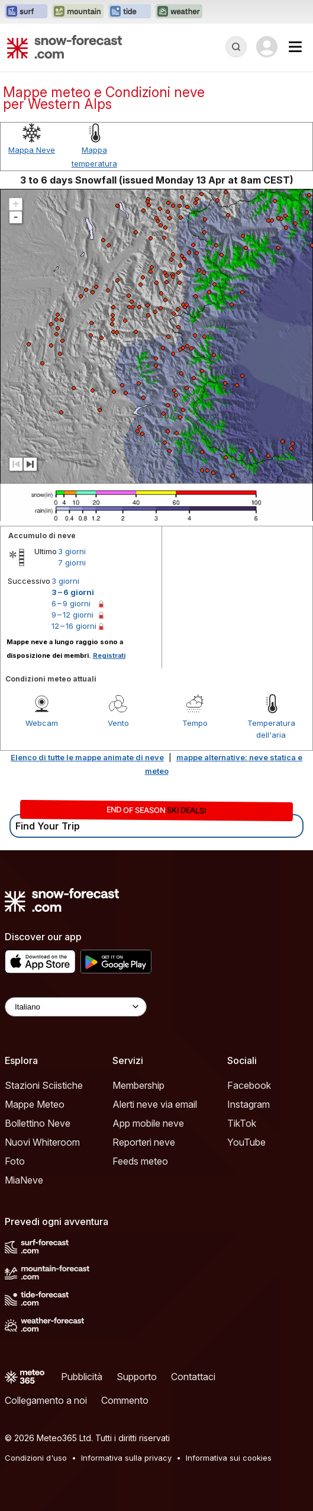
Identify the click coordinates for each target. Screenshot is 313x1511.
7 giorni (72, 562)
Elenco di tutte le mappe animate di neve (87, 757)
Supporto (137, 1377)
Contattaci (193, 1377)
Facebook (249, 1085)
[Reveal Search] (236, 46)
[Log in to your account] (266, 46)
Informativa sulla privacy (126, 1457)
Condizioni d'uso (36, 1457)
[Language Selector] (76, 1007)
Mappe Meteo (34, 1104)
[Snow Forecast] (64, 47)
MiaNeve (24, 1180)
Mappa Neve (31, 150)
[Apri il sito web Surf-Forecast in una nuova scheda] (26, 12)
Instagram (248, 1104)
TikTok (241, 1123)
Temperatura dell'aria (271, 729)
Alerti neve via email (154, 1104)
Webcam (41, 723)
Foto (15, 1161)
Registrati (109, 655)
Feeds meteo (140, 1161)
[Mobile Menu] (295, 46)
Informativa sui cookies (229, 1457)
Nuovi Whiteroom (42, 1142)
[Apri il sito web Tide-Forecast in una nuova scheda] (129, 12)
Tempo (195, 723)
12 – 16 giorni (73, 626)
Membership (138, 1085)
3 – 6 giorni (72, 592)
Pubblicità (81, 1377)
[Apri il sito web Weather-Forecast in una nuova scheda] (179, 12)
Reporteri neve (143, 1142)
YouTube (246, 1142)
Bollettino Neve (37, 1123)
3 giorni (72, 551)
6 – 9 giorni (71, 603)
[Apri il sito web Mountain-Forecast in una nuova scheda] (78, 12)
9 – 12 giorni (72, 614)
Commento (125, 1400)
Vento (118, 723)
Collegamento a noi (46, 1400)
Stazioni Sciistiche (44, 1085)
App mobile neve (148, 1123)
